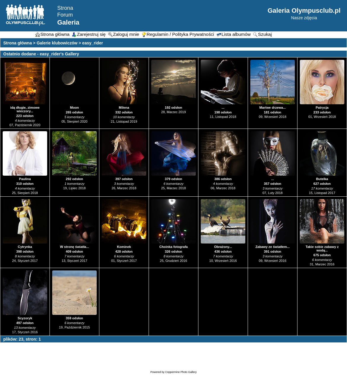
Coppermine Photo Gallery (181, 372)
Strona (65, 8)
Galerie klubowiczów (56, 43)
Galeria (68, 22)
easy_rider (92, 43)
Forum (65, 15)
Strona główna (17, 43)
